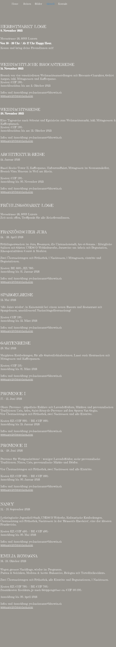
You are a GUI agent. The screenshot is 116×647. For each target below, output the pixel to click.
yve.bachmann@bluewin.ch (45, 92)
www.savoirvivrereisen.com (16, 96)
